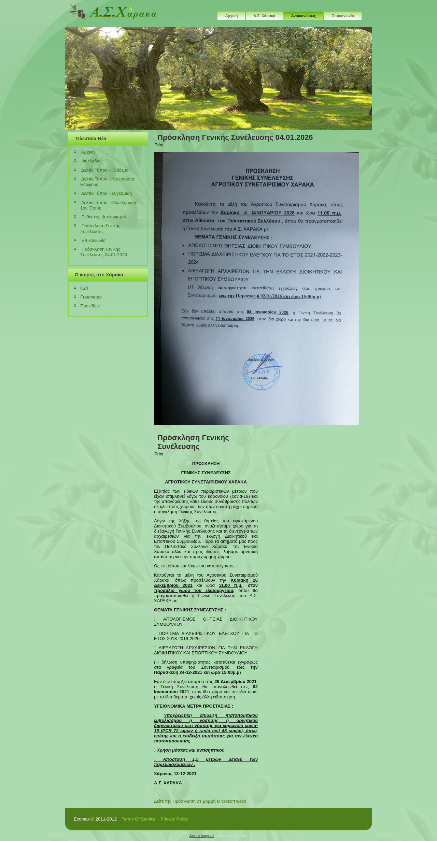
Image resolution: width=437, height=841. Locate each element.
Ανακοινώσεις (303, 16)
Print (159, 144)
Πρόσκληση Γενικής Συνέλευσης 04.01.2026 (103, 252)
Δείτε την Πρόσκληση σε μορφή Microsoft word (200, 801)
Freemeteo (91, 297)
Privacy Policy (174, 819)
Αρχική (231, 16)
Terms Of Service (139, 819)
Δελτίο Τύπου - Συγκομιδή (106, 193)
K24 (84, 288)
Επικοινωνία (343, 16)
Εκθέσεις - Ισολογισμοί (104, 216)
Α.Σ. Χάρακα (264, 16)
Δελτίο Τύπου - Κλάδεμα (105, 170)
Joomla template (201, 836)
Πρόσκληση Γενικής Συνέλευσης (100, 228)
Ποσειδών (90, 305)
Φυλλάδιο (91, 160)
